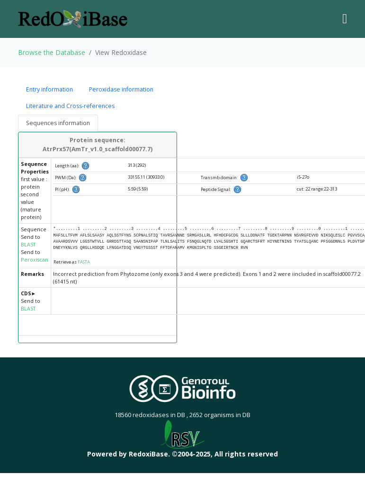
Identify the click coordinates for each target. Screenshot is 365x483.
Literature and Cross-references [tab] (70, 106)
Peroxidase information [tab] (121, 89)
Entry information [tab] (49, 89)
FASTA (84, 262)
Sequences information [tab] (58, 123)
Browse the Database (51, 52)
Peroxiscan (34, 259)
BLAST (28, 244)
